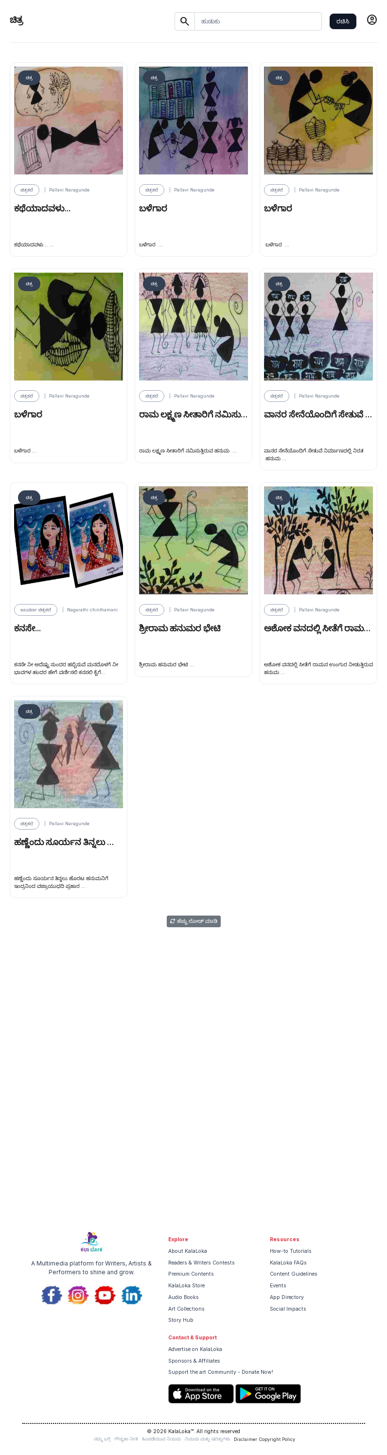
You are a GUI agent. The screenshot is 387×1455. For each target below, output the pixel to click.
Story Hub (181, 1320)
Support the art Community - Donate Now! (220, 1372)
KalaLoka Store (186, 1285)
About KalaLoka (187, 1251)
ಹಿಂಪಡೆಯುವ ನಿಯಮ (161, 1438)
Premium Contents (191, 1274)
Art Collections (186, 1309)
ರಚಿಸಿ (342, 21)
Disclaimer (245, 1439)
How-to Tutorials (291, 1251)
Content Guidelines (293, 1274)
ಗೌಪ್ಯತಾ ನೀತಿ (126, 1438)
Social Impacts (288, 1309)
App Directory (287, 1297)
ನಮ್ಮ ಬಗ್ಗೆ (102, 1438)
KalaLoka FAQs (288, 1263)
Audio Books (183, 1297)
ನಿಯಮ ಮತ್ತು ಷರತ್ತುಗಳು (207, 1438)
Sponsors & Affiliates (194, 1361)
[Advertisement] (193, 1152)
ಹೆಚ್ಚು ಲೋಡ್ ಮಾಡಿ (193, 921)
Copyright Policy (277, 1439)
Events (278, 1285)
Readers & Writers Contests (201, 1263)
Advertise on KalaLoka (195, 1349)
